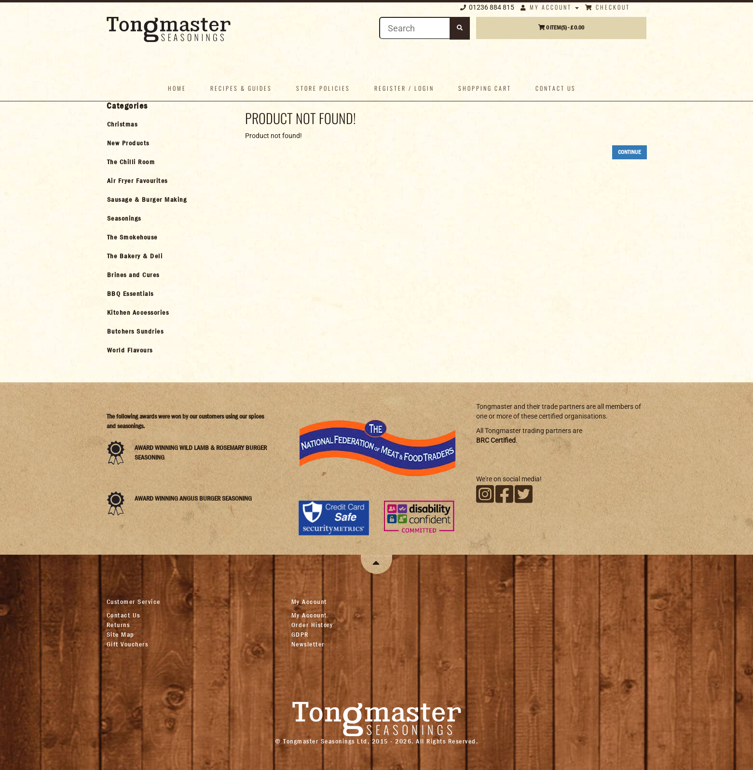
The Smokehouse (132, 237)
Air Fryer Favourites (137, 180)
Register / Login (404, 88)
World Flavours (130, 350)
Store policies (323, 88)
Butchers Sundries (135, 331)
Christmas (122, 124)
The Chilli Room (131, 161)
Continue (629, 152)
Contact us (555, 88)
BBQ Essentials (130, 293)
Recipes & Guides (241, 88)
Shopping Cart (484, 88)
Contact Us (123, 615)
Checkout (607, 7)
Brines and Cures (133, 274)
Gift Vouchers (128, 644)
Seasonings (124, 218)
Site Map (121, 634)
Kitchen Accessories (138, 312)
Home (177, 88)
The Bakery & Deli (135, 256)
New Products (128, 143)
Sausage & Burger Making (147, 199)
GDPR (300, 634)
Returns (118, 624)
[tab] (167, 124)
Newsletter (308, 644)
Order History (312, 624)
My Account (549, 7)
